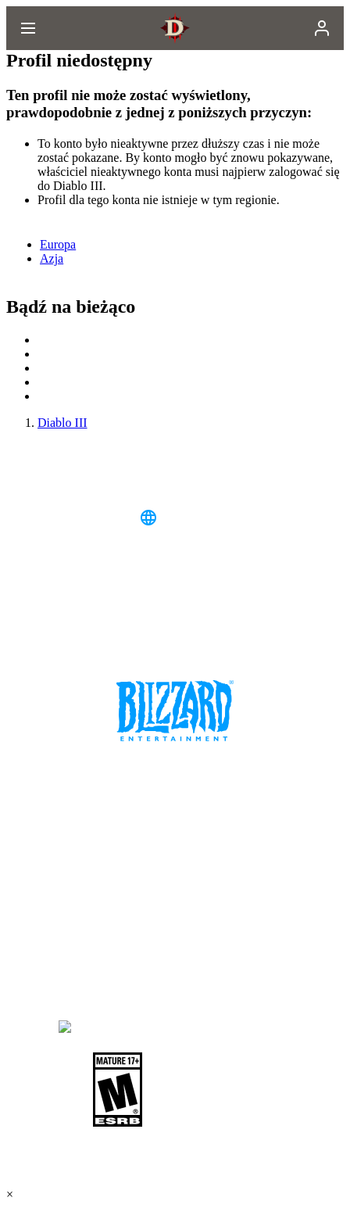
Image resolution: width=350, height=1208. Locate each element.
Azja (51, 258)
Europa (58, 244)
